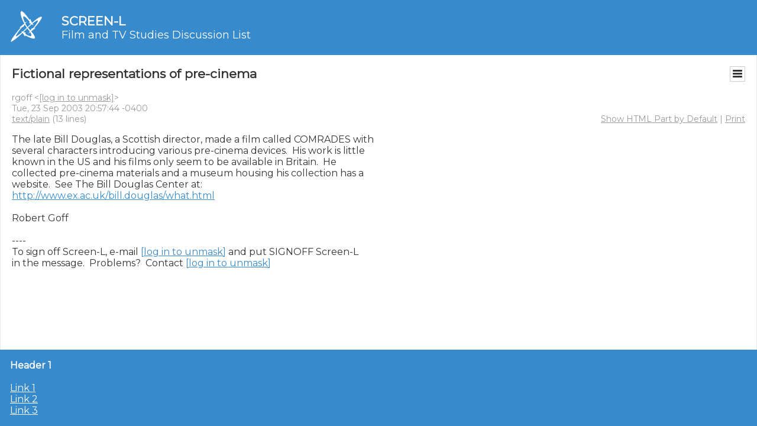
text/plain (31, 119)
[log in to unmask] (76, 97)
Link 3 (24, 410)
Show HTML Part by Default (659, 119)
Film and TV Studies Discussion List (156, 34)
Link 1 (22, 387)
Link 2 (24, 399)
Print (735, 119)
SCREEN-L (93, 21)
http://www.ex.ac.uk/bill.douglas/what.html (113, 195)
